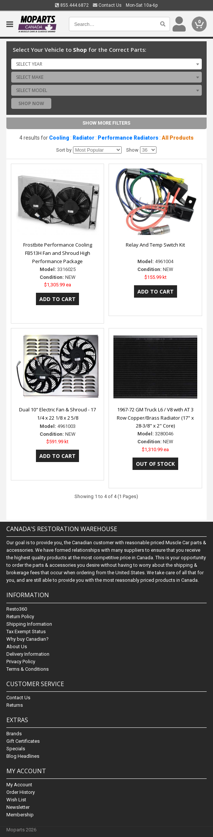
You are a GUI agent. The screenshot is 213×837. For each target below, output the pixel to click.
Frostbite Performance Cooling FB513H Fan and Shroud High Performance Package (57, 253)
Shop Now (31, 103)
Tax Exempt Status (26, 631)
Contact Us (107, 5)
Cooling (59, 138)
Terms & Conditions (27, 669)
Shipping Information (29, 624)
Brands (14, 733)
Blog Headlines (22, 756)
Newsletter (18, 807)
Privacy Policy (20, 661)
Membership (20, 814)
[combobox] (106, 64)
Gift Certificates (23, 741)
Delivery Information (27, 654)
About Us (16, 646)
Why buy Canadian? (27, 639)
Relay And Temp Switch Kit (155, 244)
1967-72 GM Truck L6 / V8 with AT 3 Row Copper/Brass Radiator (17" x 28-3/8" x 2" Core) (155, 417)
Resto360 (16, 609)
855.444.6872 (72, 5)
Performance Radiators (128, 138)
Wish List (16, 799)
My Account (19, 784)
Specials (15, 748)
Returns (14, 705)
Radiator (83, 138)
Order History (20, 792)
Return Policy (20, 616)
